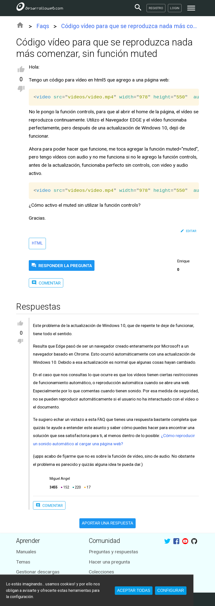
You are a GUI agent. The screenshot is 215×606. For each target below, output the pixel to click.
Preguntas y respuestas (113, 552)
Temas (23, 562)
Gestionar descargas (38, 572)
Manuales (26, 552)
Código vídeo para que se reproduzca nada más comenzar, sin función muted (130, 26)
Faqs (42, 26)
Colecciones (101, 572)
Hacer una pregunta (109, 562)
